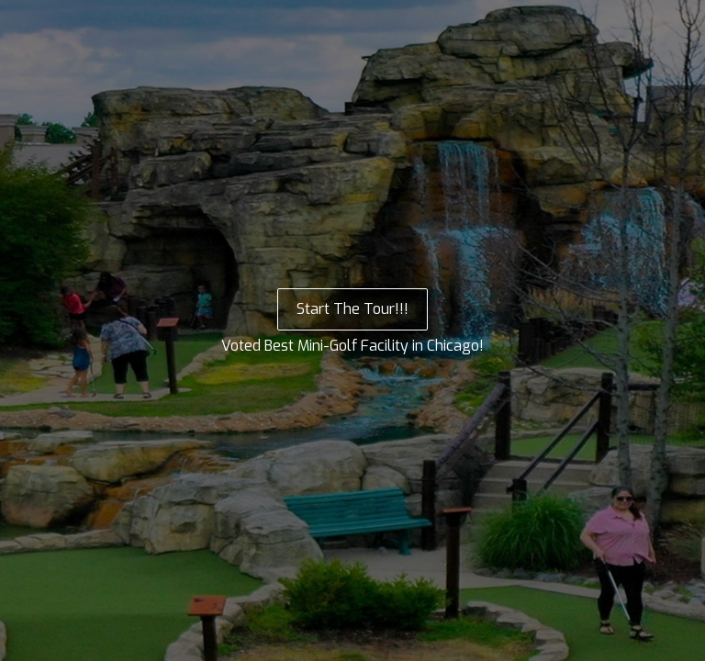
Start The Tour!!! (352, 309)
